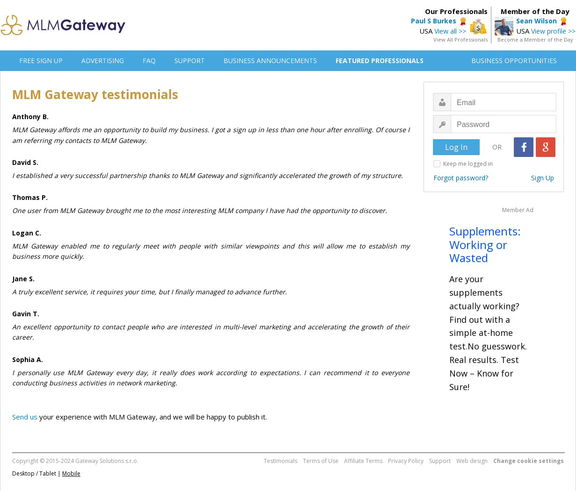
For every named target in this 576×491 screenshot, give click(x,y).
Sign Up (542, 177)
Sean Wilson (536, 20)
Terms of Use (320, 461)
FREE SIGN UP (41, 60)
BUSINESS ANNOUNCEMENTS (270, 60)
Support (440, 461)
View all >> (450, 31)
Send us (24, 416)
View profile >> (553, 31)
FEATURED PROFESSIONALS (380, 60)
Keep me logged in (468, 164)
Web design (472, 461)
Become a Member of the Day (535, 39)
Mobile (71, 473)
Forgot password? (460, 177)
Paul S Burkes (433, 20)
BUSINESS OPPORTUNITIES (514, 60)
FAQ (149, 60)
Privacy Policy (406, 461)
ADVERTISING (102, 60)
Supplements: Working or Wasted (485, 244)
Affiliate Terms (363, 461)
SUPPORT (189, 60)
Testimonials (280, 461)
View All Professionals (460, 39)
